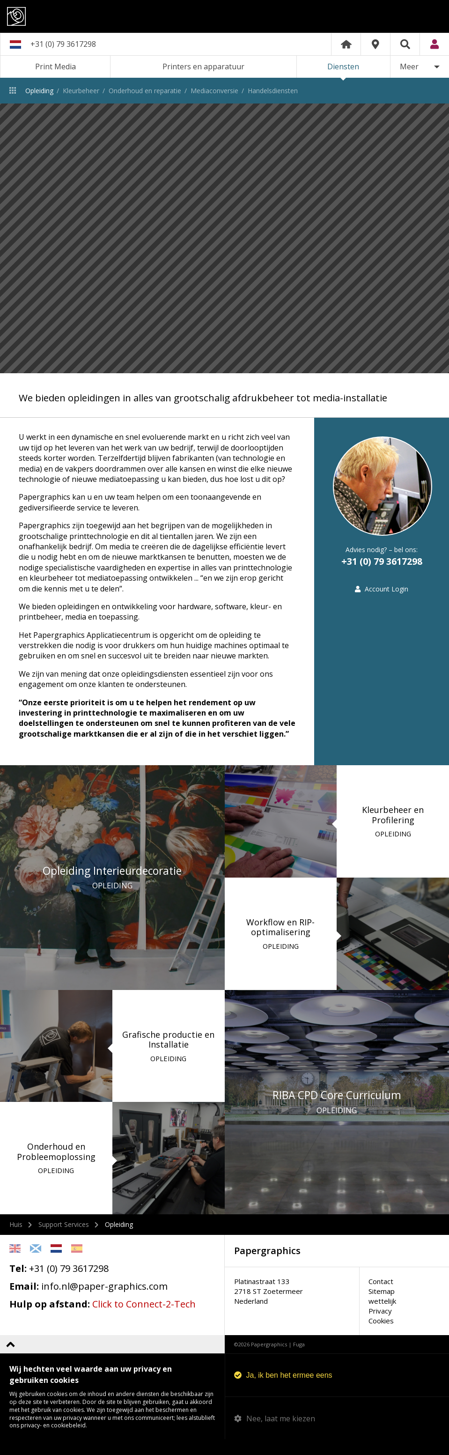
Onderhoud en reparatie (145, 90)
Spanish (76, 1264)
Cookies (381, 1336)
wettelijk (382, 1316)
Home (346, 44)
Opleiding (39, 90)
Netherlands (56, 1264)
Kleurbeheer (81, 90)
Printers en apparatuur (203, 66)
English (15, 1264)
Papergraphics (224, 16)
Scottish (35, 1264)
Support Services (63, 1239)
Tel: (18, 1284)
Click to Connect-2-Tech (144, 1319)
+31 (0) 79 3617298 (63, 44)
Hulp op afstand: (49, 1319)
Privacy (380, 1326)
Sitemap (381, 1306)
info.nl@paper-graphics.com (104, 1301)
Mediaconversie (214, 90)
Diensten (343, 66)
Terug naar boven (10, 1360)
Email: (24, 1301)
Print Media (55, 66)
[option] (224, 238)
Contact (380, 1296)
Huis (15, 1239)
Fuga (299, 1359)
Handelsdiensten (273, 90)
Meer (409, 66)
